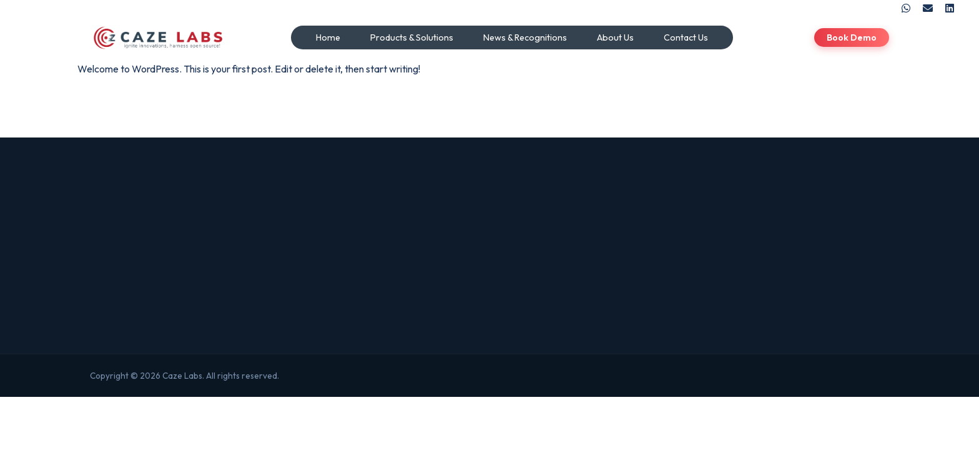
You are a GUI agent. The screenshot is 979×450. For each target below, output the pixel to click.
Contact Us (686, 37)
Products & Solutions (411, 37)
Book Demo (852, 37)
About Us (615, 37)
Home (328, 37)
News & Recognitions (525, 37)
